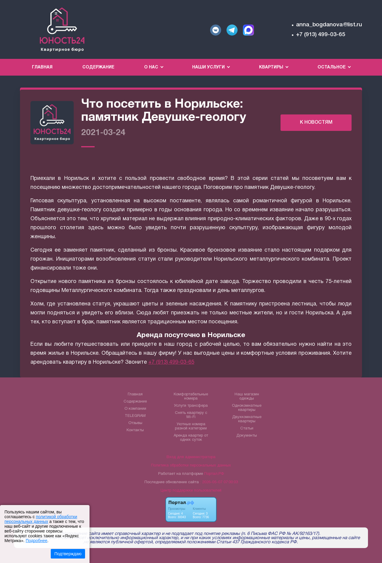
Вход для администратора (191, 457)
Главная (42, 67)
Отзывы (135, 423)
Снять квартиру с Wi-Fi (191, 415)
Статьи (246, 428)
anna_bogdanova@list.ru (329, 24)
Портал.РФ (214, 474)
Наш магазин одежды (247, 396)
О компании (135, 409)
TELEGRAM (135, 416)
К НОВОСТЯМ (316, 122)
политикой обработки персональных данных (40, 519)
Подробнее (36, 540)
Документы (246, 435)
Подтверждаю (67, 553)
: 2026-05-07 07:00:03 (219, 482)
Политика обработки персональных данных (191, 465)
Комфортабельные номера (191, 396)
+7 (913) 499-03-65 (320, 34)
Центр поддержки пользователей (191, 490)
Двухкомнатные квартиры (246, 419)
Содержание (98, 67)
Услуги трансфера (191, 406)
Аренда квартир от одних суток (191, 438)
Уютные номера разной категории (191, 426)
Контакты (135, 430)
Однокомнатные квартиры (246, 408)
